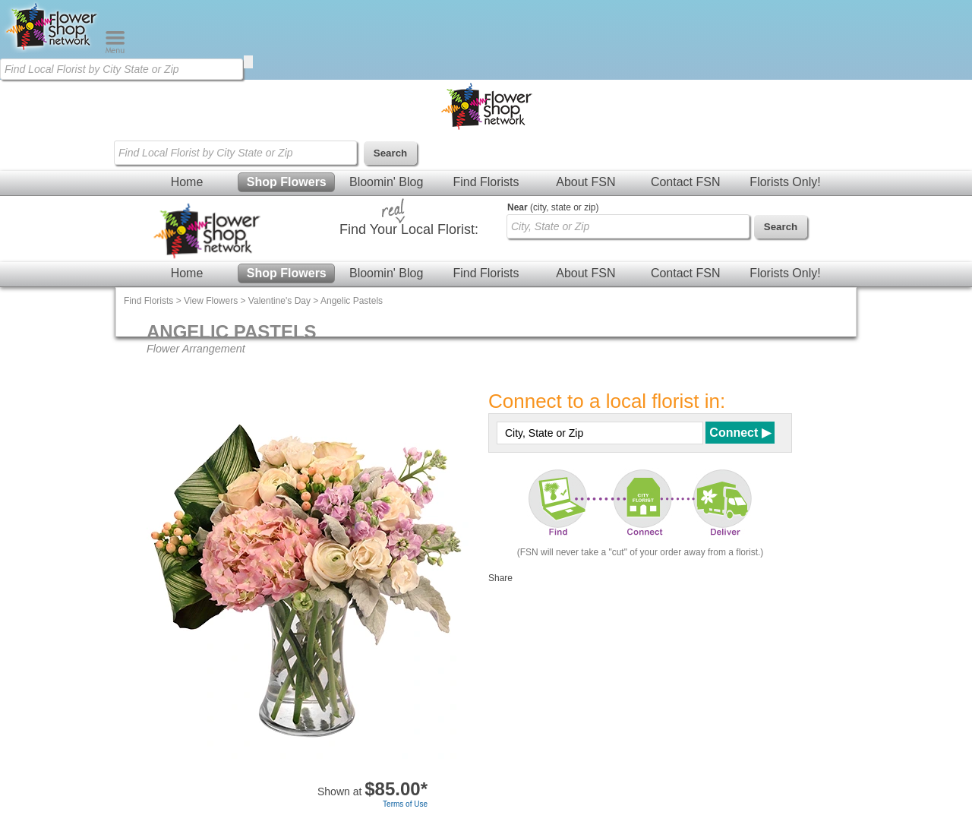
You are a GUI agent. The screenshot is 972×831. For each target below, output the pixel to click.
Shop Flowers (287, 181)
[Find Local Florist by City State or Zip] (121, 69)
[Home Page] (52, 50)
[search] (248, 61)
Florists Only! (785, 181)
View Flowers (211, 300)
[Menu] (115, 50)
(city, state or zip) (552, 207)
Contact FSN (686, 181)
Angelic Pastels (351, 300)
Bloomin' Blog (386, 181)
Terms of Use (405, 804)
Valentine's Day (279, 300)
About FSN (585, 181)
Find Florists (486, 181)
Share (500, 578)
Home (187, 181)
